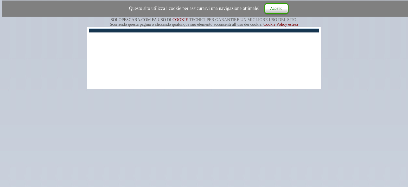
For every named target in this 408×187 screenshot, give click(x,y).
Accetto (276, 8)
